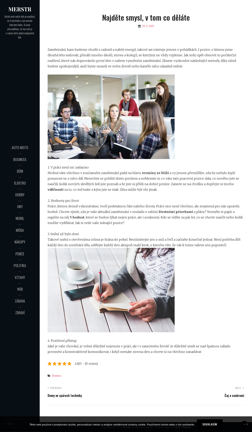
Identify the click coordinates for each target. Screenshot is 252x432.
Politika (20, 265)
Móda (20, 230)
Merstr (19, 9)
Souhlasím (209, 424)
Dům (20, 171)
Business (19, 159)
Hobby (19, 194)
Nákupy (19, 241)
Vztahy (20, 277)
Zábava (20, 301)
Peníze (19, 253)
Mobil (20, 218)
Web (20, 289)
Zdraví (20, 312)
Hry (20, 206)
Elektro (20, 183)
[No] (247, 424)
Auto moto (20, 147)
